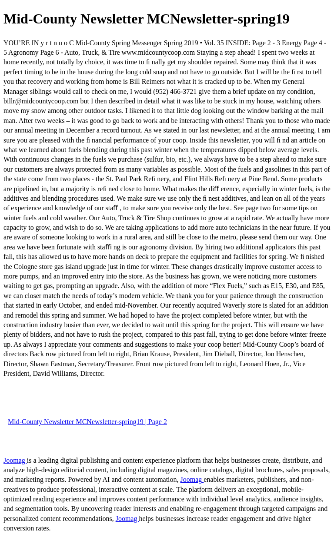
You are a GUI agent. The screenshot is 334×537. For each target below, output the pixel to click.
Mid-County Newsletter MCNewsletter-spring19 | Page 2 (87, 421)
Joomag (15, 460)
